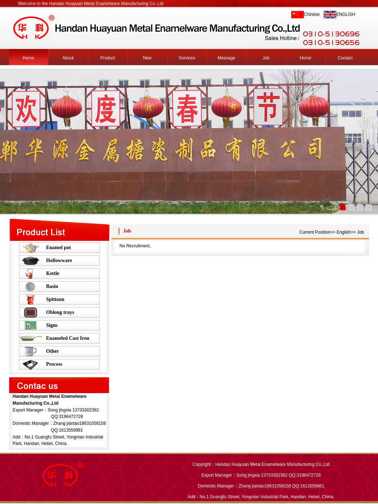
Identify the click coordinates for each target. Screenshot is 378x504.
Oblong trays (60, 312)
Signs (52, 325)
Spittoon (55, 299)
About (67, 57)
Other (52, 351)
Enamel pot (58, 247)
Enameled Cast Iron (67, 338)
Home (28, 57)
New (147, 57)
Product (107, 57)
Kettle (52, 273)
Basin (52, 286)
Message (226, 57)
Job (265, 57)
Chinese (312, 14)
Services (187, 57)
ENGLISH (345, 14)
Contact (345, 57)
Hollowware (59, 260)
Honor (306, 57)
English (344, 232)
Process (54, 364)
